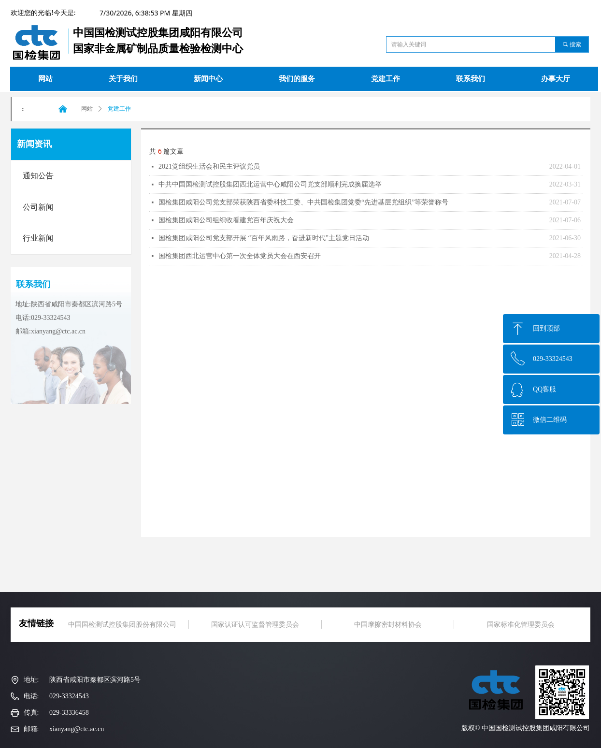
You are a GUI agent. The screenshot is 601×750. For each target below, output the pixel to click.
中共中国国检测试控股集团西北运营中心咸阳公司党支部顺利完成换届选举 (270, 184)
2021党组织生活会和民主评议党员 (209, 166)
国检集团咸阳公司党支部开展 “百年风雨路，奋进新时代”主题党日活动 (263, 238)
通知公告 (38, 176)
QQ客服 (544, 389)
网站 (87, 108)
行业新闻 (38, 238)
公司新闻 (38, 207)
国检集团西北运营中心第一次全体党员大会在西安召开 (239, 256)
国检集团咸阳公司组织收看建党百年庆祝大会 (226, 220)
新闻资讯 (34, 144)
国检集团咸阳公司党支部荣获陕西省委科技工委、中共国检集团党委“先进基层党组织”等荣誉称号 (303, 202)
